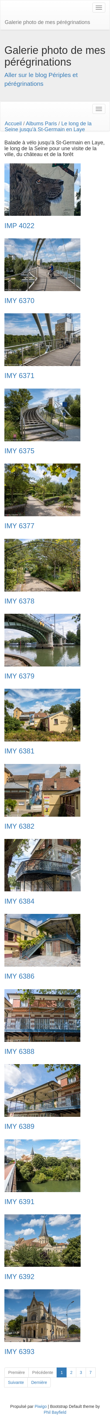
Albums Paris (41, 123)
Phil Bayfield (55, 1412)
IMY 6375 (19, 451)
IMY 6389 (19, 1126)
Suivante (16, 1382)
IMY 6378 (19, 601)
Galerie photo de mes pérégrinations (47, 22)
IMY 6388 (19, 1051)
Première (16, 1372)
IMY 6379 (19, 676)
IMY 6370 (19, 301)
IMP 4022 (19, 226)
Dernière (39, 1382)
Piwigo (41, 1406)
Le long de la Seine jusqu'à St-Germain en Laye (48, 126)
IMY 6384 (19, 901)
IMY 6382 (19, 826)
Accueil (13, 123)
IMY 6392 (19, 1277)
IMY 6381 (19, 751)
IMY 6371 (19, 375)
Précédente (42, 1372)
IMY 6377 (19, 526)
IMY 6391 (19, 1202)
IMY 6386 (19, 976)
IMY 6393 (19, 1351)
